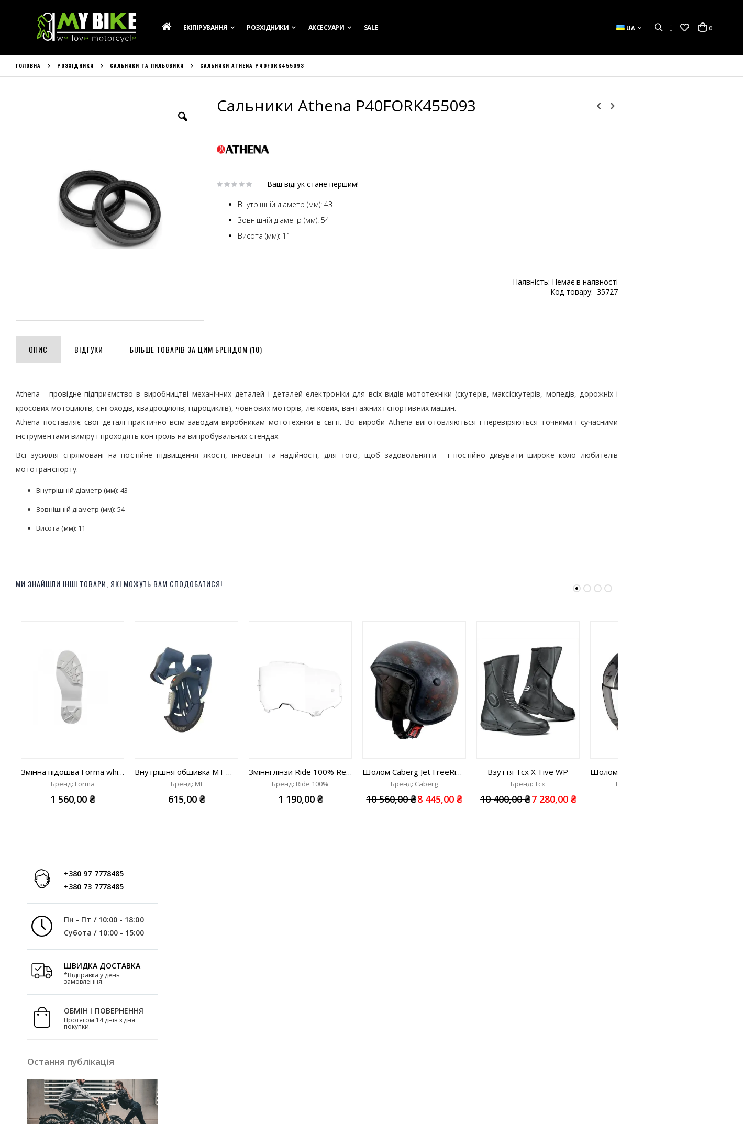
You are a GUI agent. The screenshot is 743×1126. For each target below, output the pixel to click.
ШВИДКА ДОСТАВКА (671, 206)
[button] (684, 27)
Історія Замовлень (228, 1042)
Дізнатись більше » (695, 418)
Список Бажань (222, 1056)
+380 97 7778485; (415, 1067)
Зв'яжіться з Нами (45, 1056)
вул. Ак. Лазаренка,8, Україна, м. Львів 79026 (462, 1039)
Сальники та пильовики (147, 66)
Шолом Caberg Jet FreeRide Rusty (413, 768)
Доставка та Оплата (50, 1042)
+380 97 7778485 (663, 114)
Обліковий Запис (225, 1028)
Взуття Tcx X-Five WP (527, 768)
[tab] (38, 344)
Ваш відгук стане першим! (301, 184)
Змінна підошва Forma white (72, 768)
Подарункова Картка (51, 1028)
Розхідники (75, 66)
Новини (28, 1070)
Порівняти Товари (227, 1070)
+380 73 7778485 (663, 127)
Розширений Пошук (230, 1084)
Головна (28, 66)
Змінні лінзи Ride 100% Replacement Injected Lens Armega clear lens (300, 768)
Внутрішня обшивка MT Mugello (186, 768)
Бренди (28, 1084)
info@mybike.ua (588, 1067)
